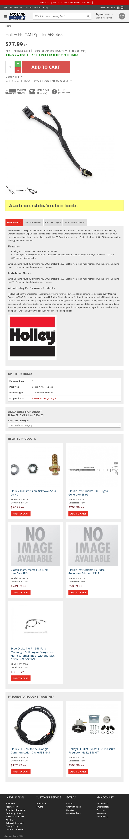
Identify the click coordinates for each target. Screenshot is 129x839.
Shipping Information (15, 810)
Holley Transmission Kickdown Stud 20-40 (33, 492)
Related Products (75, 222)
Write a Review (41, 81)
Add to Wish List (62, 81)
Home (8, 26)
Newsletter (102, 813)
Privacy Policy (12, 826)
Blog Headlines (73, 813)
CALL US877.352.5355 (64, 92)
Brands (69, 803)
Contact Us (26, 7)
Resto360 (10, 803)
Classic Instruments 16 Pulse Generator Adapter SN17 (86, 571)
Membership (102, 816)
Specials (70, 810)
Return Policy (12, 807)
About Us (10, 820)
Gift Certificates (73, 807)
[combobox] (64, 425)
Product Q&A (53, 222)
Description (14, 222)
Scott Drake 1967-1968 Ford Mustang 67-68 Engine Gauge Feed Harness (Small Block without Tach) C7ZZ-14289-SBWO (33, 654)
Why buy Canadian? (15, 816)
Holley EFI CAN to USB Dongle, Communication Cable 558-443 (30, 750)
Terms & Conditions (15, 829)
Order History (103, 807)
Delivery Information (15, 823)
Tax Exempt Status (14, 813)
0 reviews (25, 81)
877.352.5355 (11, 7)
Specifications (33, 222)
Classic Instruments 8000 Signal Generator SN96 (88, 492)
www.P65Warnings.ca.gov (44, 398)
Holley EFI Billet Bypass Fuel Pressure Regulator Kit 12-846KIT (91, 750)
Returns (39, 807)
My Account (102, 803)
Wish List (101, 810)
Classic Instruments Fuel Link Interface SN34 (29, 571)
